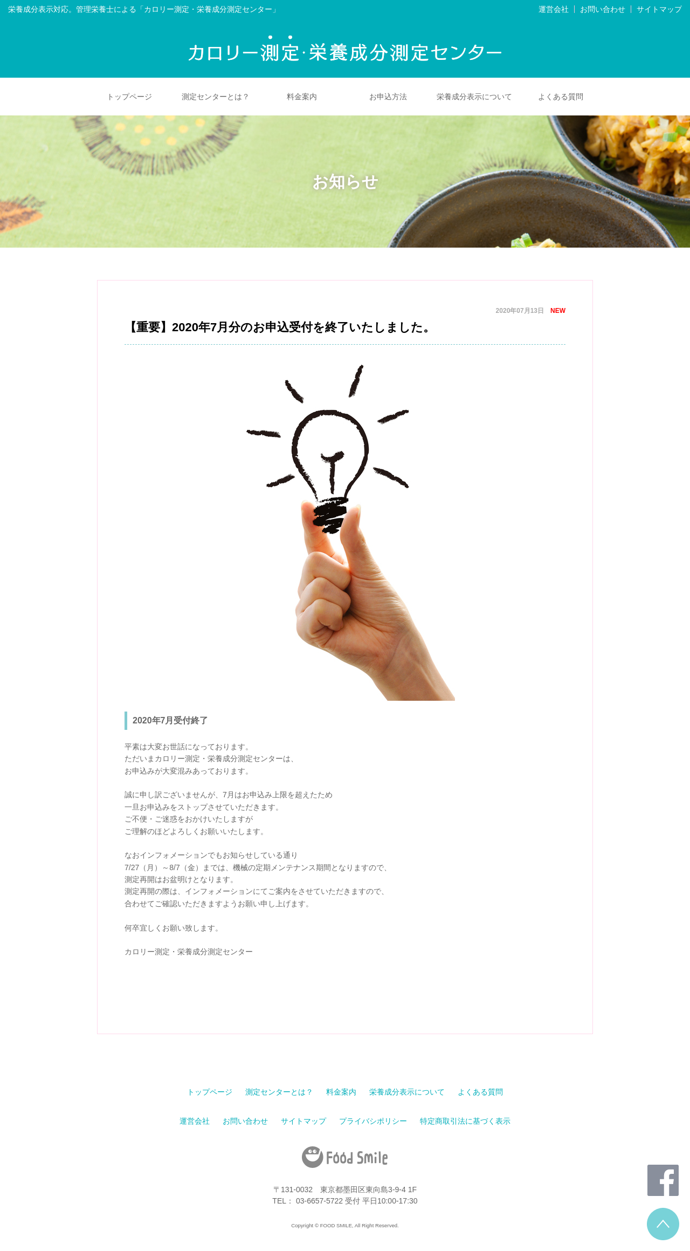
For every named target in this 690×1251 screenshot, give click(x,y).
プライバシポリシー (373, 1121)
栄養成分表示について (474, 96)
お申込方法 (388, 96)
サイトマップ (659, 9)
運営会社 (554, 9)
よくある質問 (560, 96)
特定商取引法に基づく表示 (465, 1121)
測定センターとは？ (216, 96)
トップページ (129, 96)
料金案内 (302, 96)
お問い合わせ (602, 9)
